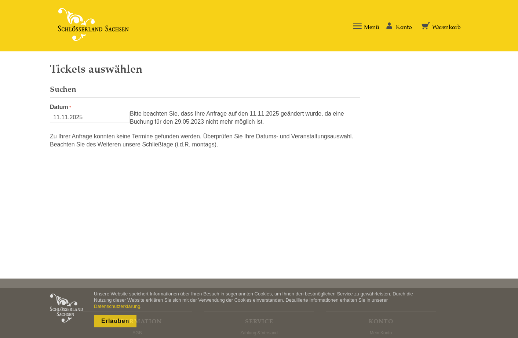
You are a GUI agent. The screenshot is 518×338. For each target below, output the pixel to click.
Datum (59, 107)
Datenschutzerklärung (117, 306)
